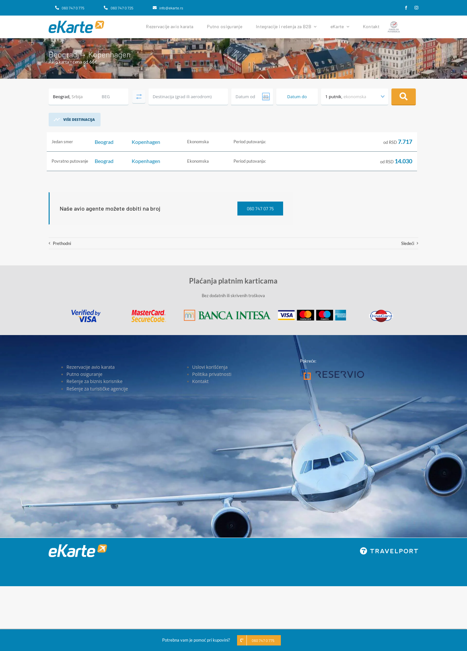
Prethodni (62, 243)
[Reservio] (332, 371)
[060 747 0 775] (70, 8)
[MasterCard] (148, 311)
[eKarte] (76, 22)
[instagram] (416, 8)
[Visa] (86, 311)
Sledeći (407, 243)
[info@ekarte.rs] (168, 8)
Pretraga (403, 96)
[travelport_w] (389, 549)
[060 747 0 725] (118, 8)
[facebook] (406, 8)
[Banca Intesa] (227, 311)
